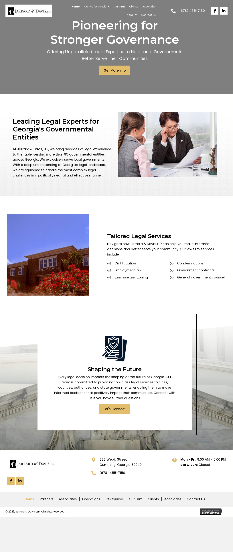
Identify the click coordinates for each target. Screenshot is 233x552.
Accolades (172, 499)
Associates (68, 499)
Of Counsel (115, 499)
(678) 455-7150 (192, 10)
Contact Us (196, 499)
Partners (47, 499)
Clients (153, 499)
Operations (91, 499)
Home (29, 499)
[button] (214, 11)
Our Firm (136, 499)
